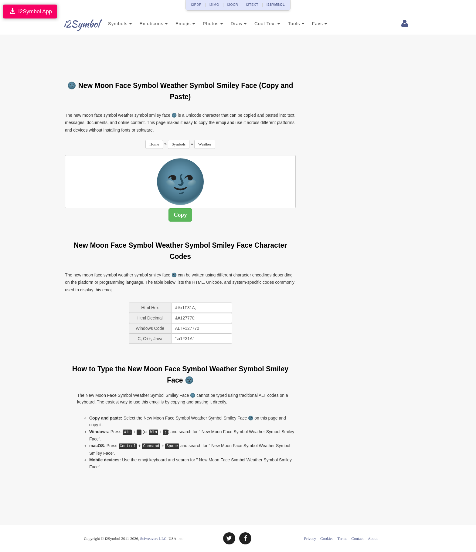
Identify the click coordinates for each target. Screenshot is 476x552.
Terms (342, 538)
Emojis (179, 23)
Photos (207, 23)
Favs (313, 23)
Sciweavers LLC (153, 538)
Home (154, 144)
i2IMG (214, 4)
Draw (233, 23)
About (373, 538)
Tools (290, 23)
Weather (204, 144)
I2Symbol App (30, 11)
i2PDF (196, 4)
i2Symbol (77, 24)
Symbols (114, 23)
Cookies (326, 538)
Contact (357, 538)
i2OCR (232, 4)
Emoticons (148, 23)
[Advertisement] (180, 54)
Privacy (310, 538)
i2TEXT (252, 4)
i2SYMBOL (276, 4)
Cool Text (261, 23)
